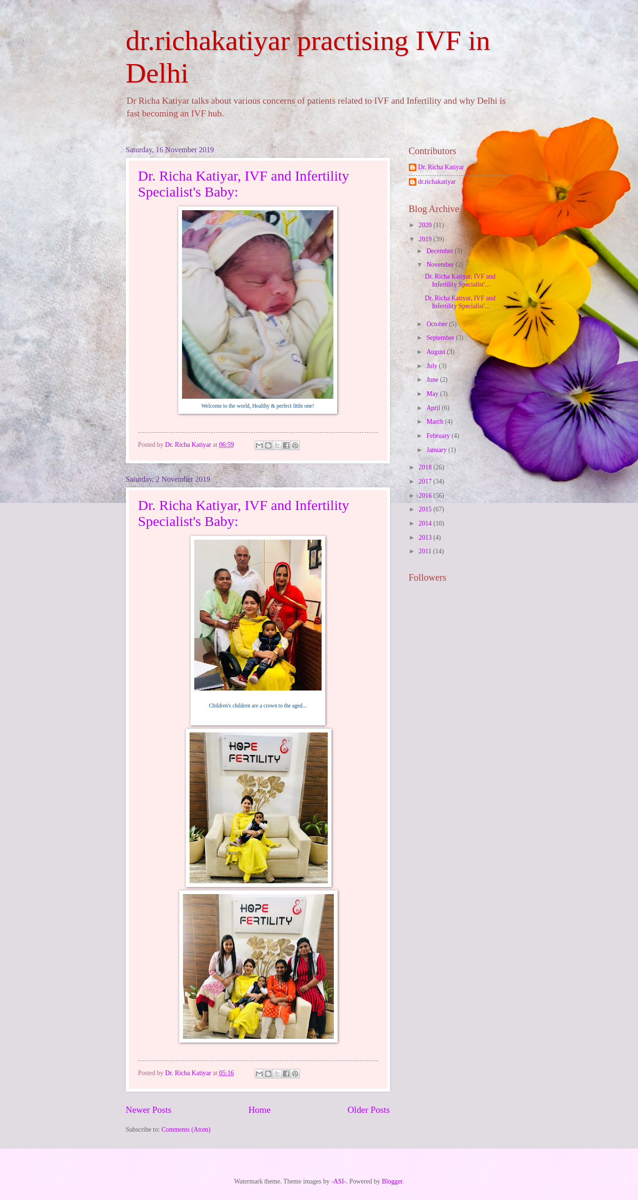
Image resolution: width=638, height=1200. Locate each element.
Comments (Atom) (185, 1129)
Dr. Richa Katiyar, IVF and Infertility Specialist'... (460, 280)
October (437, 324)
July (432, 366)
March (435, 421)
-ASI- (338, 1181)
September (441, 337)
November (441, 264)
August (436, 351)
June (433, 379)
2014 (426, 523)
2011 (426, 551)
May (433, 393)
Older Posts (369, 1110)
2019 (426, 239)
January (437, 449)
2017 (426, 481)
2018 (426, 467)
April (434, 407)
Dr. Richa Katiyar (441, 167)
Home (260, 1110)
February (438, 435)
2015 (426, 509)
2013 (426, 537)
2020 (426, 225)
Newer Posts (149, 1110)
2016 (426, 495)
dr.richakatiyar (437, 181)
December (440, 251)
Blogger (392, 1181)
